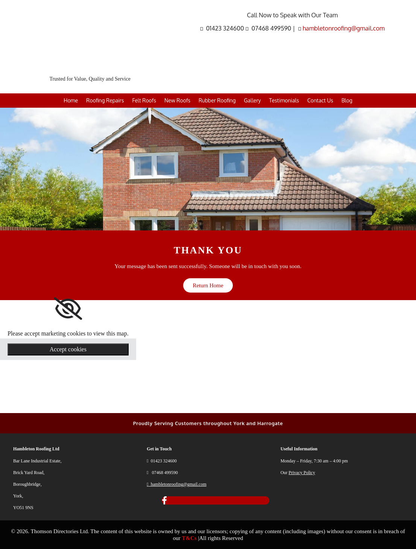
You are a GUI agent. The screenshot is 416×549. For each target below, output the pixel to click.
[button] (207, 285)
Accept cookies (68, 349)
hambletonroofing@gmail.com (343, 28)
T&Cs (189, 538)
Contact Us (320, 100)
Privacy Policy (301, 472)
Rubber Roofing (217, 100)
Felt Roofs (144, 100)
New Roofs (177, 100)
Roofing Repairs (105, 100)
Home (71, 100)
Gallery (252, 100)
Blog (347, 100)
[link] (68, 308)
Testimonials (284, 100)
